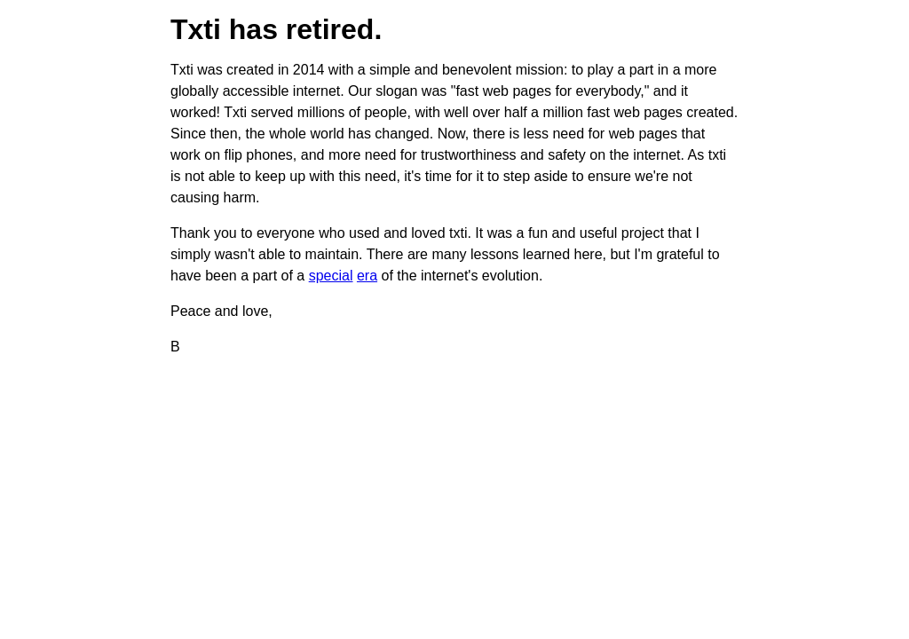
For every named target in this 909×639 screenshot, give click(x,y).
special (331, 275)
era (367, 275)
